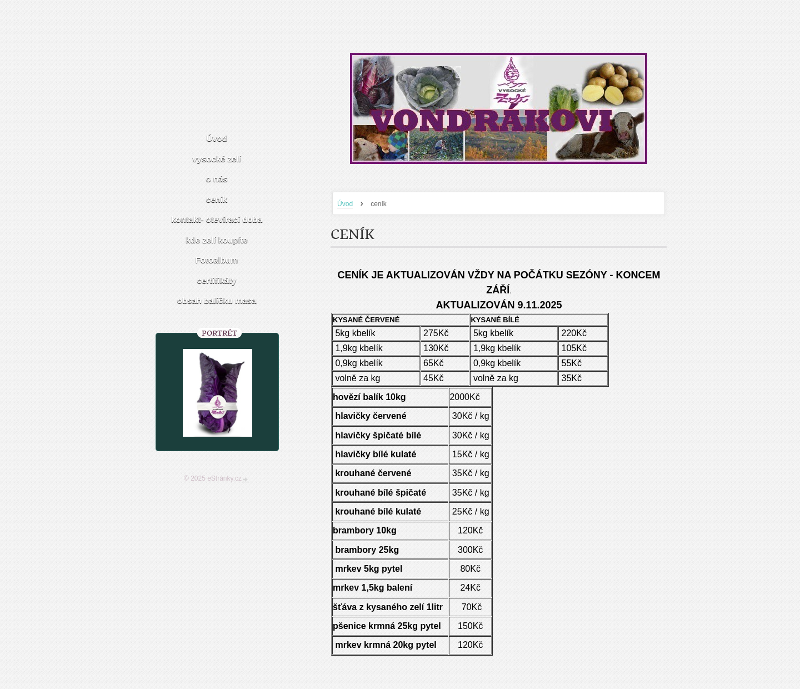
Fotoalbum (217, 259)
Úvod (345, 204)
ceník (216, 199)
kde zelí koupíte (217, 239)
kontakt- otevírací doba (216, 219)
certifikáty (217, 280)
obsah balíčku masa (217, 300)
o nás (216, 178)
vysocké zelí (216, 158)
